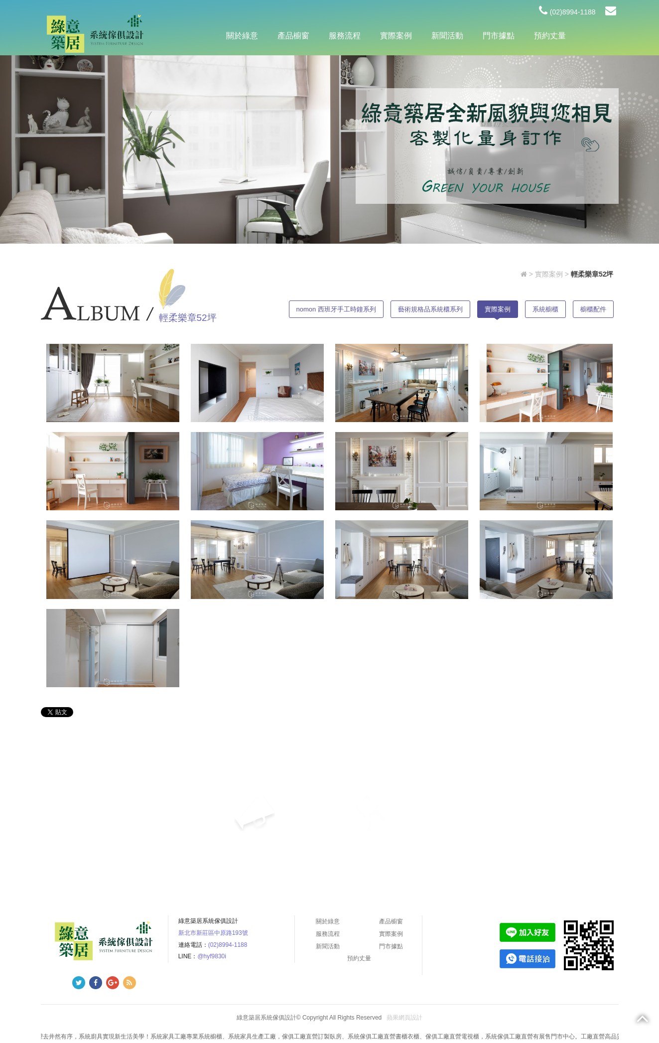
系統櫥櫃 (545, 309)
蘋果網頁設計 (404, 1017)
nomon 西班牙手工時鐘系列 (336, 309)
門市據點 (499, 35)
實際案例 (396, 35)
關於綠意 (242, 35)
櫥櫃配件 (593, 309)
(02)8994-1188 (567, 12)
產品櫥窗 (293, 35)
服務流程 (345, 35)
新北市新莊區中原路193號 (213, 932)
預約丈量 (550, 35)
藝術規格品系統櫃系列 (430, 309)
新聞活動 (447, 35)
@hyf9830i (211, 956)
